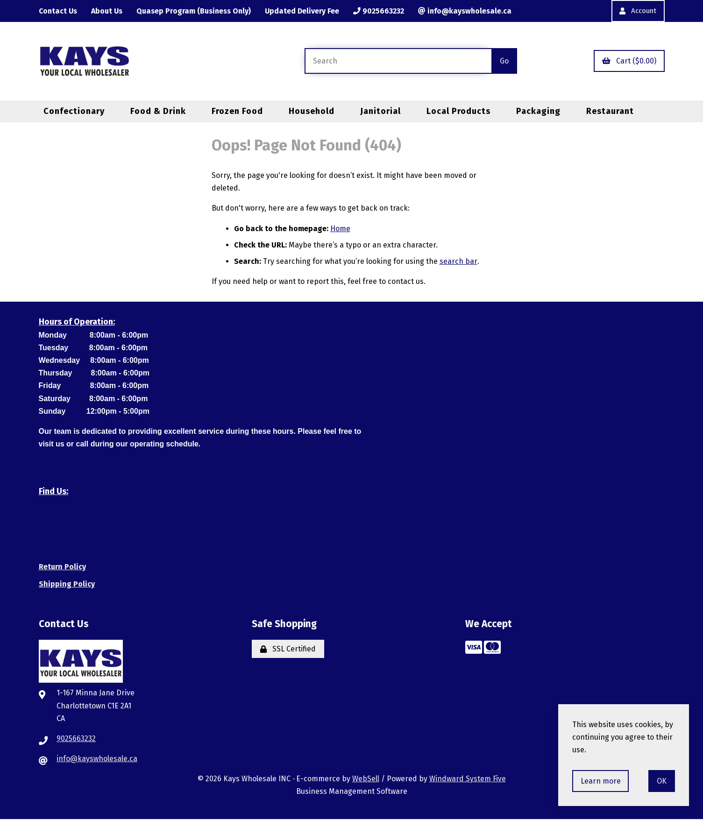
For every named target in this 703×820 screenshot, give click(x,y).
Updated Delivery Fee (306, 11)
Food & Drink (158, 111)
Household (311, 111)
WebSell (365, 779)
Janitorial (380, 111)
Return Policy (62, 567)
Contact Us (58, 11)
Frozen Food (237, 111)
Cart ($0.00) (629, 61)
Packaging (538, 111)
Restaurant (610, 111)
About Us (108, 11)
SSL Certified (288, 649)
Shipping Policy (67, 584)
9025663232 (383, 11)
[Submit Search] (504, 61)
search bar (458, 261)
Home (340, 229)
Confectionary (74, 111)
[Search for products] (398, 61)
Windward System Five (467, 779)
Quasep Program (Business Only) (196, 11)
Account (636, 11)
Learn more (601, 781)
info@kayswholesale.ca (470, 11)
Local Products (458, 111)
